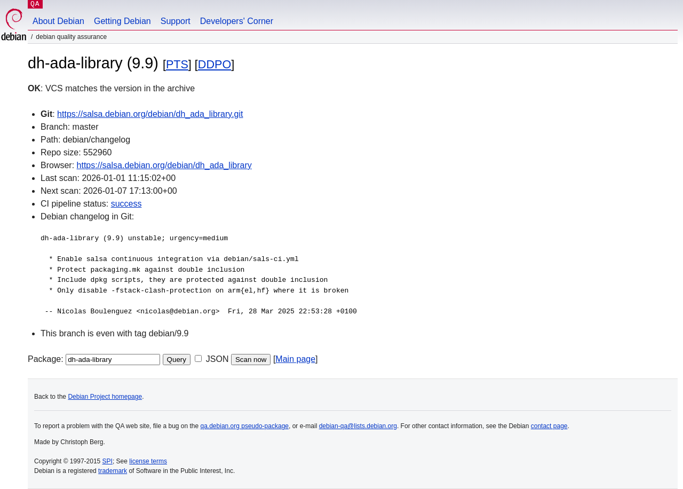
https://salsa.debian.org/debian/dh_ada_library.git (150, 114)
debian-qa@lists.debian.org (358, 426)
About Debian (58, 21)
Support (175, 21)
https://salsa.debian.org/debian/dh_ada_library (164, 165)
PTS (177, 64)
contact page (549, 426)
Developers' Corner (236, 21)
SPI (107, 461)
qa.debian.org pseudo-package (245, 426)
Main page (295, 359)
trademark (112, 471)
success (126, 203)
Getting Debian (122, 21)
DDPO (214, 64)
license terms (148, 461)
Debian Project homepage (105, 396)
